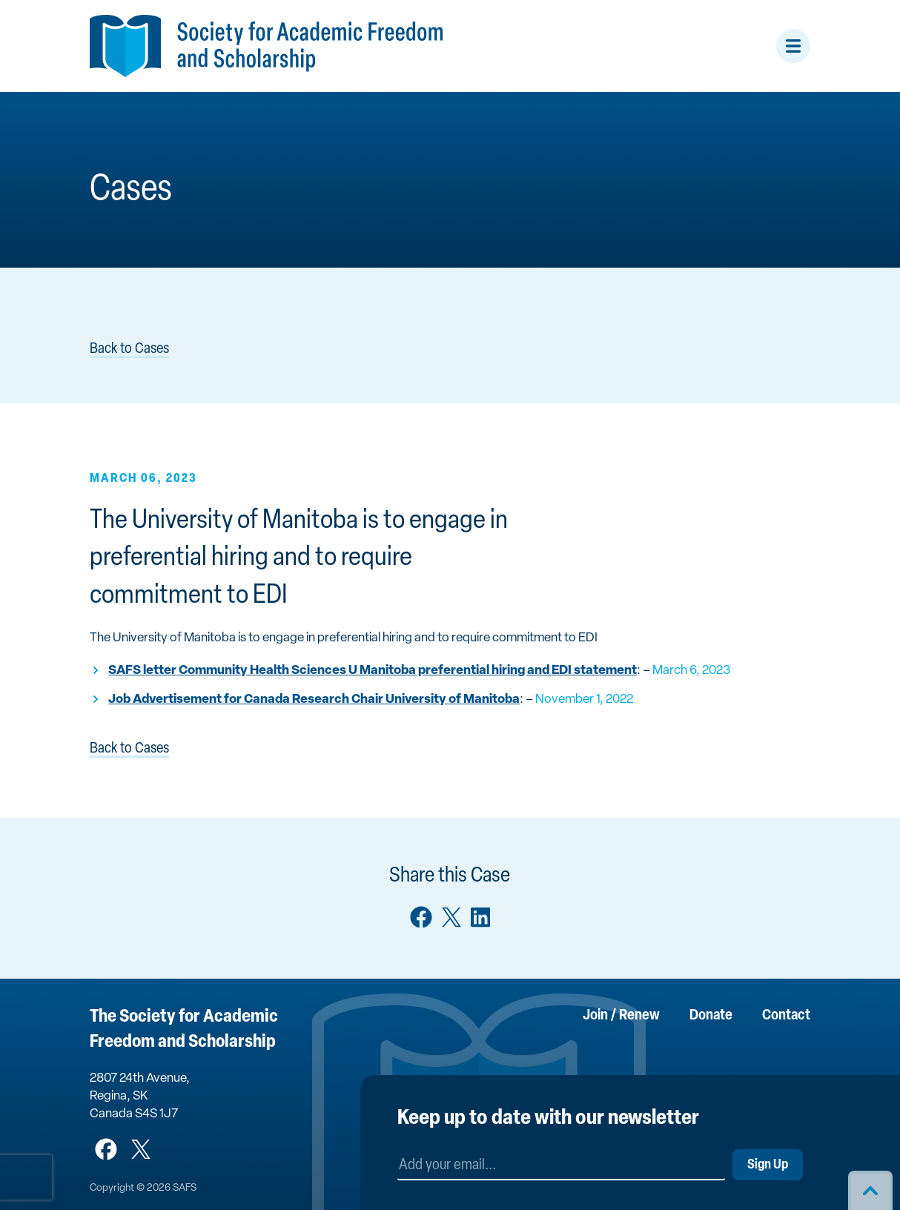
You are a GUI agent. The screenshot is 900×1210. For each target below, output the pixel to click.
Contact (786, 1015)
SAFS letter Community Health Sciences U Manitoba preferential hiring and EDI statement (372, 670)
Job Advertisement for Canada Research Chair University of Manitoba (314, 699)
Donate (710, 1015)
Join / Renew (621, 1015)
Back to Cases (129, 349)
